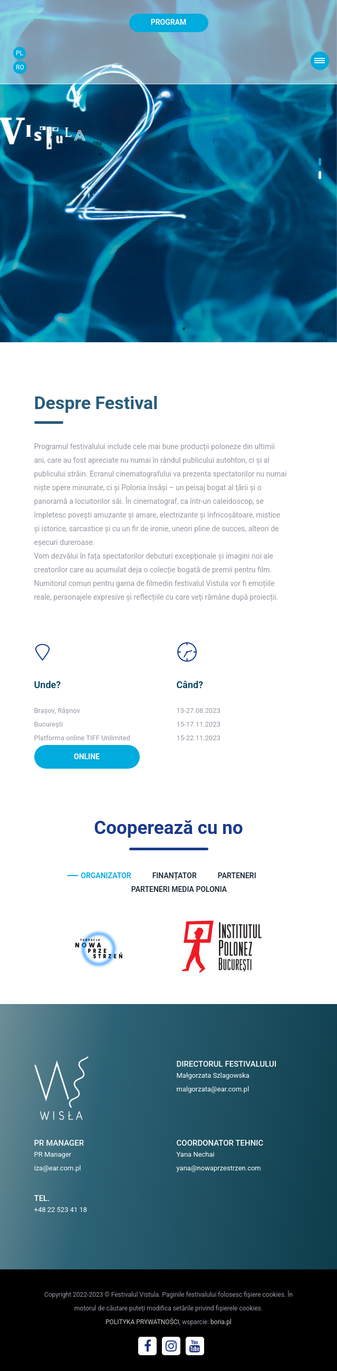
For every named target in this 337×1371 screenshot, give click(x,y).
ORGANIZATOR (106, 875)
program (169, 22)
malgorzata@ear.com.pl (213, 1089)
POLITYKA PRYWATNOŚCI (142, 1322)
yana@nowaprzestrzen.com (219, 1168)
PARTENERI (237, 875)
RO (20, 67)
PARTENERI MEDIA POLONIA (179, 889)
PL (19, 53)
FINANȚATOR (174, 875)
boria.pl (221, 1322)
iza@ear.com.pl (57, 1168)
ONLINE (87, 756)
